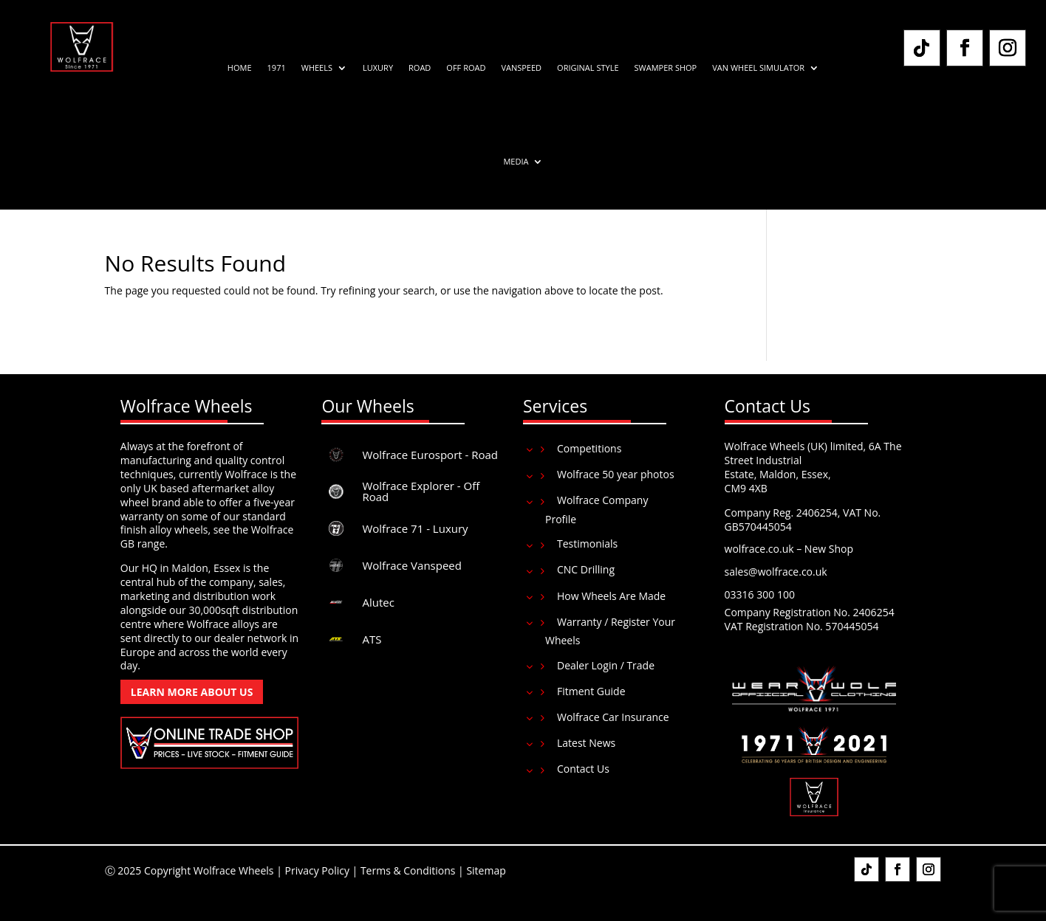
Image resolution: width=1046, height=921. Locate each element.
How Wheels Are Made (611, 596)
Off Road (465, 68)
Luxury (378, 68)
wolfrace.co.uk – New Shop (789, 549)
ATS (371, 639)
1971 (276, 68)
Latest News (586, 743)
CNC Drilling (586, 569)
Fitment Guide (591, 691)
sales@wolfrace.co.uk (776, 572)
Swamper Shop (666, 68)
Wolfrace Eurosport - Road (430, 454)
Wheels (316, 68)
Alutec (378, 602)
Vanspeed (521, 68)
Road (420, 68)
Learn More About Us (192, 692)
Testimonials (587, 544)
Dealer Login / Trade (605, 665)
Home (240, 68)
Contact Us (583, 769)
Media (515, 161)
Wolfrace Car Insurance (613, 717)
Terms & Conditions (408, 870)
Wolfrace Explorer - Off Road (420, 491)
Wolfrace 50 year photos (615, 474)
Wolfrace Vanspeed (412, 565)
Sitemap (485, 870)
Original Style (587, 68)
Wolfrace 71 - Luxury (415, 528)
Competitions (589, 448)
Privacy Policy (316, 870)
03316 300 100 (760, 594)
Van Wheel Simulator (758, 68)
